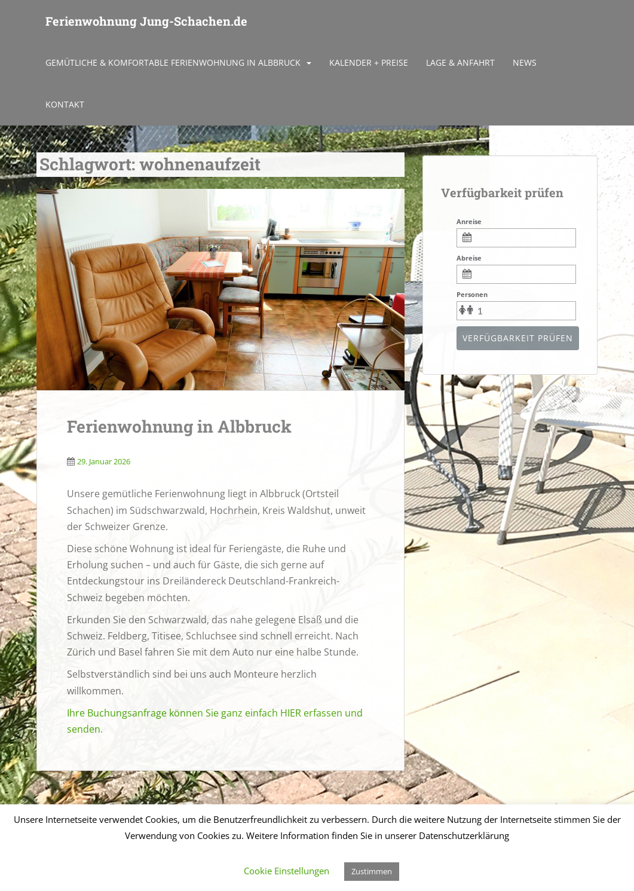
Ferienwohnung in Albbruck (179, 426)
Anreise (469, 221)
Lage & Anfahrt (460, 62)
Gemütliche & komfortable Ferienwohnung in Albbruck (173, 62)
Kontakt (64, 104)
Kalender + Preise (368, 62)
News (525, 62)
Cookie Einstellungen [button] (286, 871)
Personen (472, 294)
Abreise (469, 257)
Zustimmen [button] (371, 871)
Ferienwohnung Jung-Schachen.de (146, 21)
